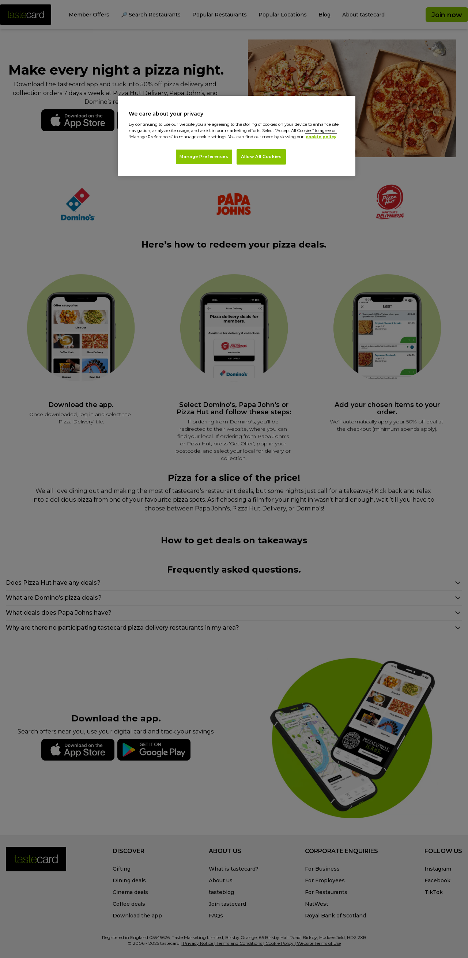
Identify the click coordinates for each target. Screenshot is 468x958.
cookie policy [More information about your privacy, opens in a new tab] (321, 136)
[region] (236, 136)
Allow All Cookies (261, 156)
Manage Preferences (204, 156)
